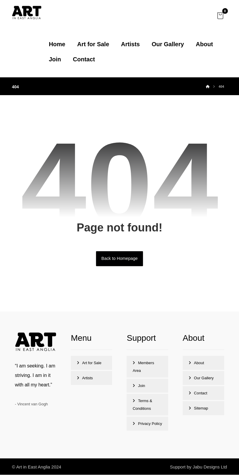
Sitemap (201, 408)
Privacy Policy (150, 424)
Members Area (143, 367)
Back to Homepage (119, 259)
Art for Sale (91, 363)
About (199, 363)
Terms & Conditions (142, 405)
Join (141, 386)
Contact (200, 393)
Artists (87, 378)
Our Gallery (203, 378)
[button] (220, 16)
